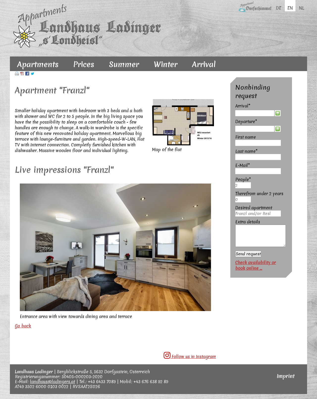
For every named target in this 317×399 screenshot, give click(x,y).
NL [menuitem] (301, 8)
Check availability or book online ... (255, 265)
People (245, 179)
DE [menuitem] (278, 8)
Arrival (245, 106)
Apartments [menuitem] (37, 64)
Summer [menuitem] (124, 64)
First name (245, 137)
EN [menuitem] (290, 8)
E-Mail (245, 165)
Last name (246, 151)
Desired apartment (253, 208)
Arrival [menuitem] (204, 64)
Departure (246, 121)
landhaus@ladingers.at (52, 381)
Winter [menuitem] (165, 64)
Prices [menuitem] (83, 64)
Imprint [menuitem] (286, 376)
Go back (23, 326)
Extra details (247, 222)
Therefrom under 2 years (259, 193)
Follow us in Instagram (190, 355)
